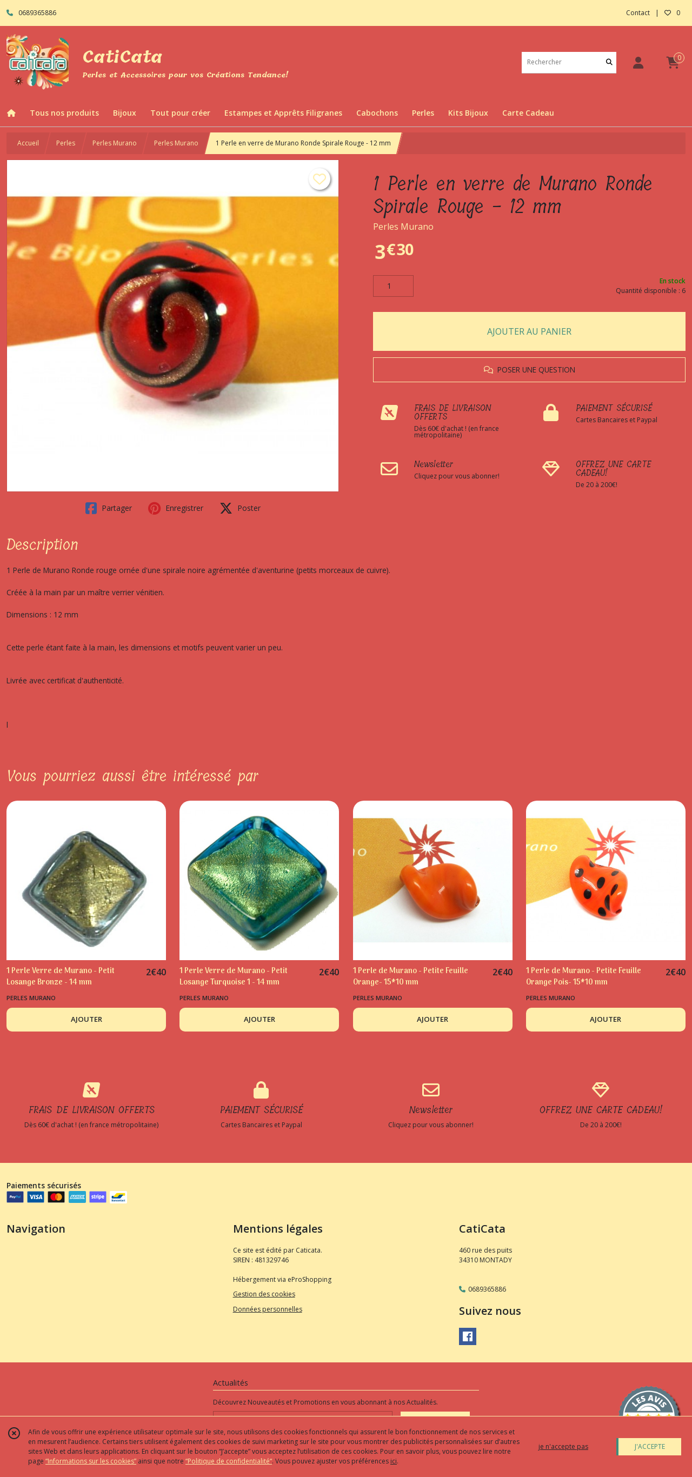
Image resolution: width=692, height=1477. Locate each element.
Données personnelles (267, 1309)
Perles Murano (114, 143)
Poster (240, 508)
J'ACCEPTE (650, 1446)
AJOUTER (86, 1019)
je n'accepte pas (563, 1446)
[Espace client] (638, 62)
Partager (108, 508)
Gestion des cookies (264, 1294)
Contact (638, 12)
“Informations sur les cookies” (90, 1461)
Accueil (28, 143)
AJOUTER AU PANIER (529, 331)
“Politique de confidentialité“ (228, 1461)
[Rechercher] (609, 62)
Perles (65, 143)
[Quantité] (393, 286)
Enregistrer (175, 508)
